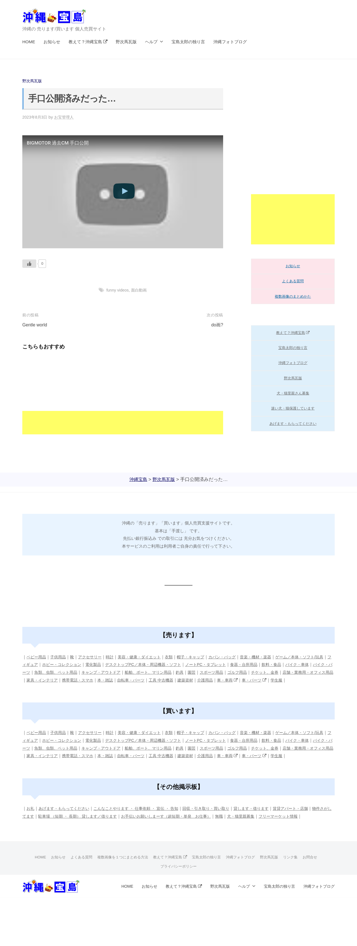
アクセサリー (93, 656)
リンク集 (298, 879)
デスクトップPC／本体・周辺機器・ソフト (167, 664)
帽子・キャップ (200, 656)
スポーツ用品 (265, 672)
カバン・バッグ (233, 656)
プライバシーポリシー (178, 888)
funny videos (117, 290)
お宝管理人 (66, 117)
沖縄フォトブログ (230, 41)
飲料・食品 (304, 664)
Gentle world (35, 325)
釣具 (231, 672)
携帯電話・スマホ (143, 679)
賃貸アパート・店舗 (308, 823)
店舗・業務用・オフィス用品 (58, 679)
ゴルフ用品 (292, 672)
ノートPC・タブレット (234, 664)
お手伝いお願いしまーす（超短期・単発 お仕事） (196, 831)
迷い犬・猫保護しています (292, 408)
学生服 (42, 687)
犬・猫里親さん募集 (292, 393)
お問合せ (318, 879)
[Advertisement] (122, 395)
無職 (253, 831)
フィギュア (45, 664)
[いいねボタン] (29, 263)
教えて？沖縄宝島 (88, 41)
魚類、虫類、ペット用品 (100, 672)
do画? (217, 325)
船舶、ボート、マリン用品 (198, 672)
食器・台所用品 (275, 664)
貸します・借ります (266, 823)
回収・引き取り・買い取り (218, 823)
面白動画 (139, 290)
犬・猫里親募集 (276, 831)
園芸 (244, 672)
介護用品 (278, 679)
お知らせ (52, 41)
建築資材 (257, 679)
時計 (114, 656)
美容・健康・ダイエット (146, 656)
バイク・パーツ (58, 672)
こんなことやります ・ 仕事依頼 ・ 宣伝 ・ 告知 (143, 823)
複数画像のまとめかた (292, 296)
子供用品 (60, 656)
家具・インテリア (106, 679)
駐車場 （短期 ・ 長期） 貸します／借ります (102, 831)
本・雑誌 (173, 679)
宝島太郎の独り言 (188, 41)
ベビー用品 (36, 656)
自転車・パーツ (200, 679)
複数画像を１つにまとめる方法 (119, 879)
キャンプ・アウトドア (148, 672)
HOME (28, 41)
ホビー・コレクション (81, 664)
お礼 (30, 823)
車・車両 (302, 679)
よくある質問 (293, 281)
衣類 (177, 656)
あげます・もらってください (292, 424)
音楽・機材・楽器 (269, 656)
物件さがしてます (39, 831)
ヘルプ (151, 41)
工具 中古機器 (232, 679)
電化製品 (114, 664)
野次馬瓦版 (126, 41)
